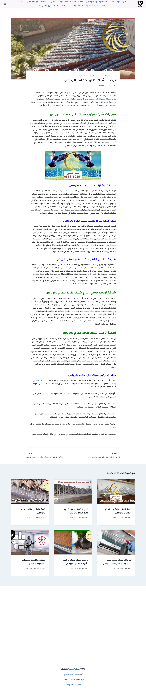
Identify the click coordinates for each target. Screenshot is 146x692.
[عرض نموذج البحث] (5, 4)
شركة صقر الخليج (103, 99)
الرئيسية (121, 2)
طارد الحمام (38, 381)
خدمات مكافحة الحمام (108, 76)
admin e (37, 568)
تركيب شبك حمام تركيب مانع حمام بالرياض (97, 455)
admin (108, 86)
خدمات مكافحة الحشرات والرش (89, 76)
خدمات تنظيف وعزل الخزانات (53, 6)
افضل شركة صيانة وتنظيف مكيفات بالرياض (48, 455)
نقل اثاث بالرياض (73, 685)
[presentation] (116, 491)
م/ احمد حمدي (70, 674)
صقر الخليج (74, 669)
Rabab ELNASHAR (70, 680)
